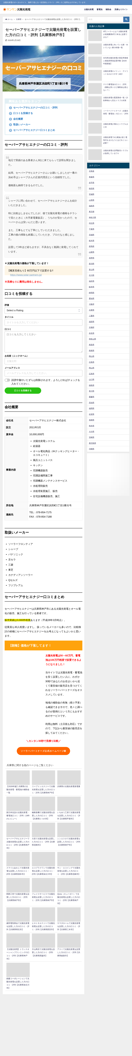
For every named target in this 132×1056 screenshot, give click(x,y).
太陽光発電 (89, 9)
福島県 (91, 206)
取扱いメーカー (20, 124)
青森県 (91, 177)
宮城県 (91, 194)
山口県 (91, 379)
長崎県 (91, 420)
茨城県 (91, 235)
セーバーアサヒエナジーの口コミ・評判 (33, 107)
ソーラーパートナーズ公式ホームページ (43, 751)
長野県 (91, 258)
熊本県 (91, 426)
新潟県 (91, 264)
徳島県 (91, 385)
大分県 (91, 431)
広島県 (91, 362)
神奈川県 (92, 217)
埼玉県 (91, 223)
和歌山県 (92, 339)
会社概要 (16, 119)
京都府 (91, 327)
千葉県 (91, 229)
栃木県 (91, 241)
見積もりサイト (121, 9)
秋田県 (91, 188)
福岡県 (91, 408)
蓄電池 (99, 9)
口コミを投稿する (21, 113)
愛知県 (91, 298)
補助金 (108, 9)
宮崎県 (91, 437)
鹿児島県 (92, 443)
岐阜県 (91, 287)
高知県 (91, 403)
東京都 (91, 211)
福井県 (91, 281)
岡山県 (91, 356)
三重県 (91, 316)
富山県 (91, 269)
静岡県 (91, 293)
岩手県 (91, 183)
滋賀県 (91, 322)
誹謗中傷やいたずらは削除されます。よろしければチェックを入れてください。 (45, 382)
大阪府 (91, 304)
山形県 (91, 200)
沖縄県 (91, 449)
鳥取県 (91, 345)
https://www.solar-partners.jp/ (26, 275)
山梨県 (91, 252)
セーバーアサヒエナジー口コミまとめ (32, 130)
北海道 (91, 171)
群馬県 (91, 246)
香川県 (91, 391)
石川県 (91, 275)
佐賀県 (91, 414)
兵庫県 (91, 310)
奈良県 (91, 333)
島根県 (91, 350)
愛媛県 (91, 397)
